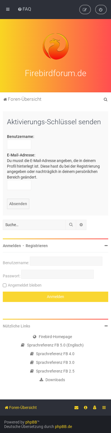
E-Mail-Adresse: (21, 154)
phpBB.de (63, 426)
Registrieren (37, 245)
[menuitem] (24, 9)
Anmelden (12, 245)
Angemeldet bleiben (25, 284)
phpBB (31, 422)
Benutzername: (20, 136)
